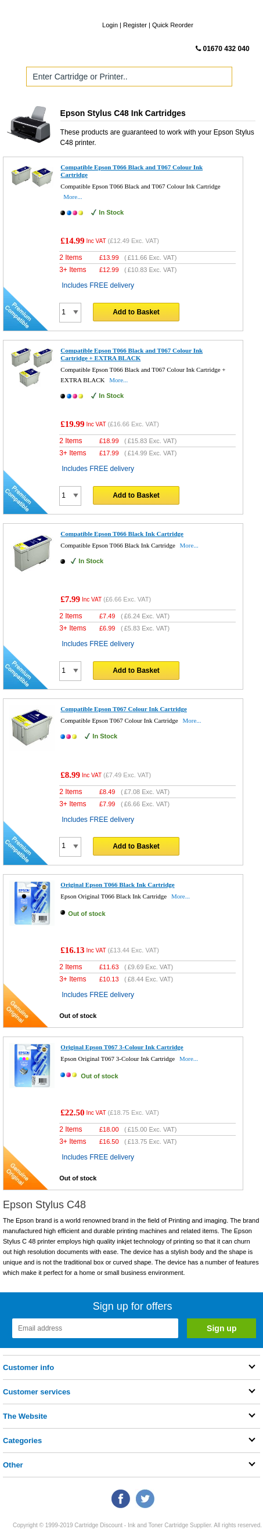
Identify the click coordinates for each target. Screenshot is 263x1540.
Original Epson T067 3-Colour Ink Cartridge (121, 1046)
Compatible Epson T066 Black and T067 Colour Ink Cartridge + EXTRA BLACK (131, 354)
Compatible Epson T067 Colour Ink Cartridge (123, 708)
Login (110, 24)
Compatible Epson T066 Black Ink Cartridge (121, 533)
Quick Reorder (172, 24)
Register (135, 24)
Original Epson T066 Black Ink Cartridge (117, 884)
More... (72, 196)
